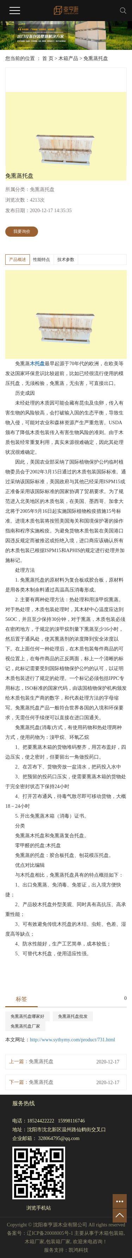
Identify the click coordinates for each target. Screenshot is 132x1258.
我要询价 (21, 231)
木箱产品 (68, 58)
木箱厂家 (34, 1241)
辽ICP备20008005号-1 (50, 1233)
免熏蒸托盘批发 (73, 1016)
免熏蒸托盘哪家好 (27, 1016)
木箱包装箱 (111, 1233)
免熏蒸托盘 (95, 58)
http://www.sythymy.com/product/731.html (72, 1039)
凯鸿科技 (78, 1250)
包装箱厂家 (58, 1241)
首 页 (48, 58)
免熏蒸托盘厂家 (25, 1026)
